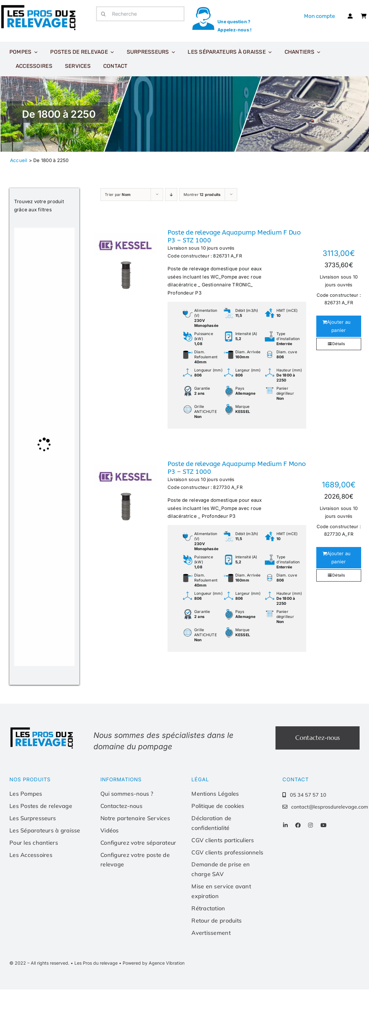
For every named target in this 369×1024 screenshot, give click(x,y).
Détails (338, 343)
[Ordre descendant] (171, 194)
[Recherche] (140, 13)
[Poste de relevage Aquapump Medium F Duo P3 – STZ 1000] (125, 260)
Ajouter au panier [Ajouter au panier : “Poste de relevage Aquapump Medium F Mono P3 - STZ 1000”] (338, 557)
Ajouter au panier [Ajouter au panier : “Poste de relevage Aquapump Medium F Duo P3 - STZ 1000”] (338, 326)
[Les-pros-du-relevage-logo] (42, 729)
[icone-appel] (203, 9)
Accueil (19, 160)
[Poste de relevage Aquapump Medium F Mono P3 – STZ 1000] (125, 491)
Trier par (118, 194)
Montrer (202, 194)
